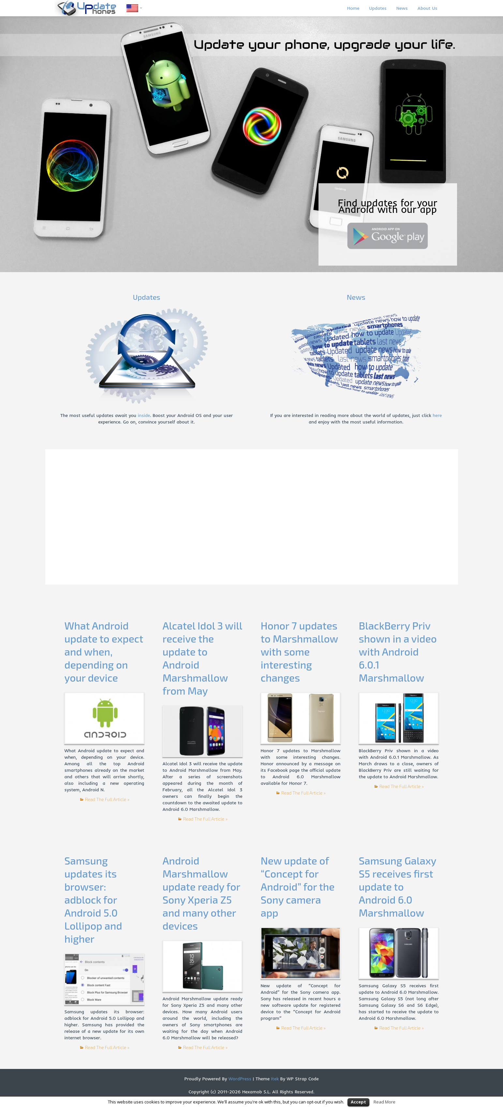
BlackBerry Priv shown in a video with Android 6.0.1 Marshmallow (397, 651)
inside (144, 415)
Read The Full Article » (107, 799)
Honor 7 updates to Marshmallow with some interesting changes (299, 651)
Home (353, 8)
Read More (384, 1102)
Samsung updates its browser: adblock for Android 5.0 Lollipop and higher (93, 899)
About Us (427, 8)
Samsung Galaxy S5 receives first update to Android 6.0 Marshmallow (397, 886)
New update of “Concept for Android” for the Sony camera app (297, 886)
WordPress (239, 1079)
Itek (274, 1079)
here (437, 415)
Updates (378, 8)
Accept (358, 1102)
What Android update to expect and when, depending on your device (103, 651)
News (402, 8)
